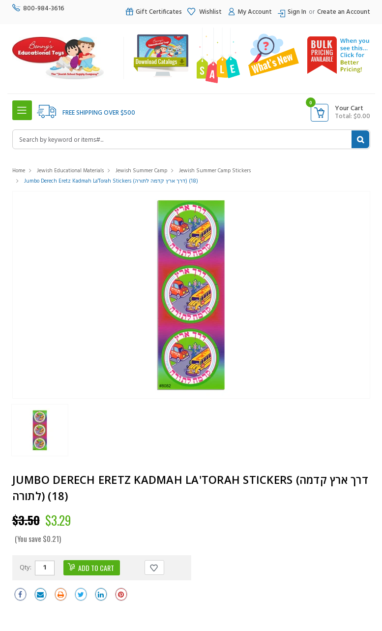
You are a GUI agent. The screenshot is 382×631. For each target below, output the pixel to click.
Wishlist (204, 12)
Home (18, 170)
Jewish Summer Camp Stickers (215, 170)
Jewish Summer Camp (141, 170)
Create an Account (343, 12)
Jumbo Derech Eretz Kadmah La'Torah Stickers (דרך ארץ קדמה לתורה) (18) (111, 181)
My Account (249, 12)
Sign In (297, 12)
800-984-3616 (38, 8)
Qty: (25, 567)
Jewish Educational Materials (70, 170)
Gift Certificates (153, 12)
